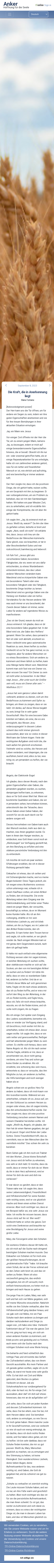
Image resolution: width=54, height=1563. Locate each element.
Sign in (47, 5)
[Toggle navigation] (9, 14)
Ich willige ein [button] (27, 1558)
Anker (10, 4)
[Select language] (38, 14)
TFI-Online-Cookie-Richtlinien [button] (20, 1550)
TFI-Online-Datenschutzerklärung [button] (22, 1546)
